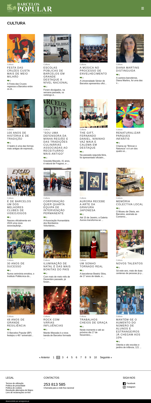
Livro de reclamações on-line (18, 392)
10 (95, 357)
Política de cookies (14, 388)
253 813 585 (54, 384)
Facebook (131, 383)
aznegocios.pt (24, 401)
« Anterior (44, 357)
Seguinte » (106, 357)
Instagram (131, 387)
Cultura (10, 64)
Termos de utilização (14, 383)
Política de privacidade (15, 385)
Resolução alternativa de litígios (19, 390)
